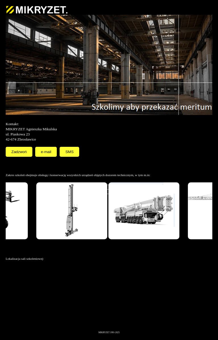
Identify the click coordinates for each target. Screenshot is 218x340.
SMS (69, 152)
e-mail (46, 152)
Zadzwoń (19, 152)
